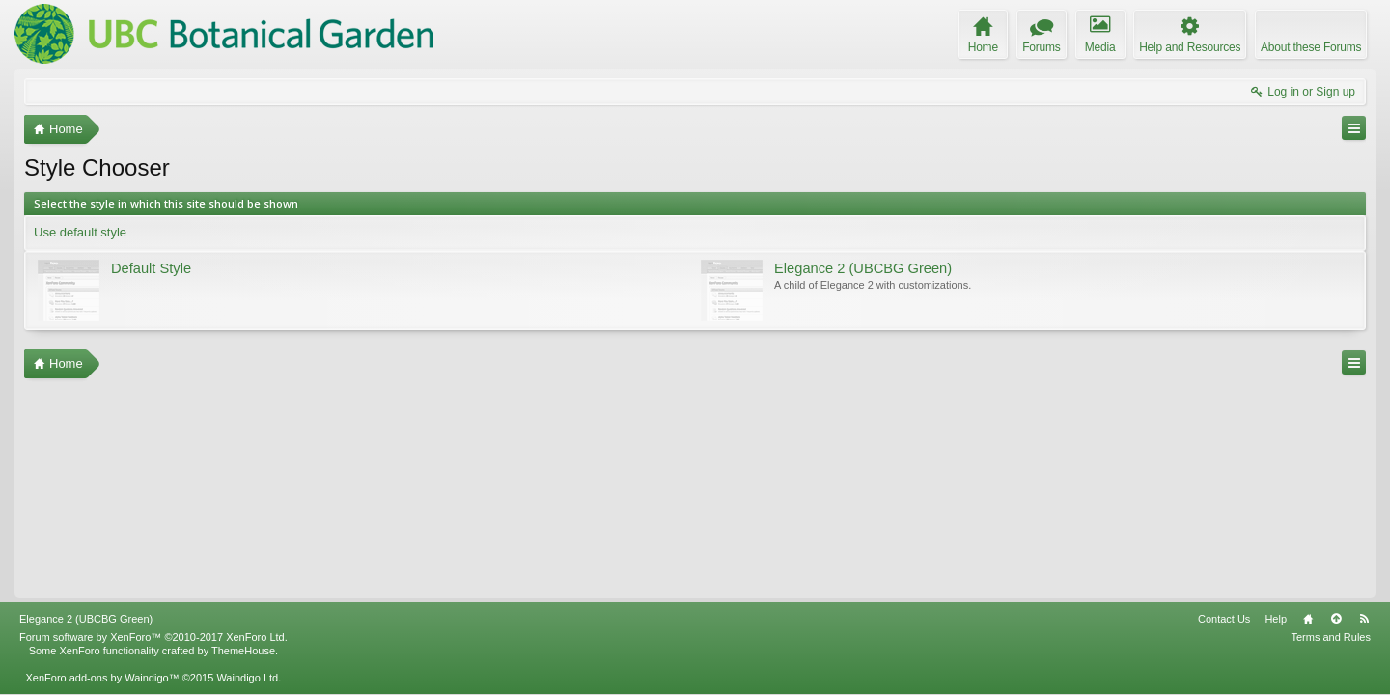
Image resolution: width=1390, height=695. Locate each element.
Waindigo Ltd (247, 677)
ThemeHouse (243, 650)
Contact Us (1224, 619)
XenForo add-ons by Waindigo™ (102, 677)
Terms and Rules (1331, 637)
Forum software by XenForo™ (153, 637)
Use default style (80, 232)
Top (1336, 619)
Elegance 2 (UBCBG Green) (86, 619)
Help (1276, 619)
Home (1308, 619)
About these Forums (1311, 47)
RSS (1364, 619)
